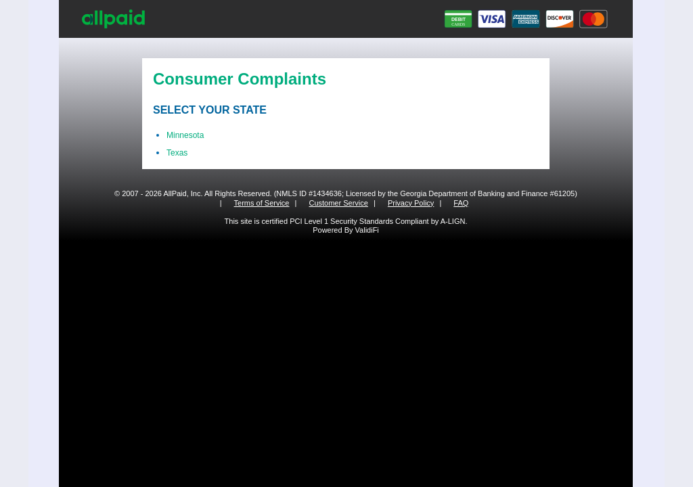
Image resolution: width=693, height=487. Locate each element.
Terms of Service (262, 203)
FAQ (460, 203)
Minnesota (185, 135)
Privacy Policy (411, 203)
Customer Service (338, 203)
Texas (176, 153)
